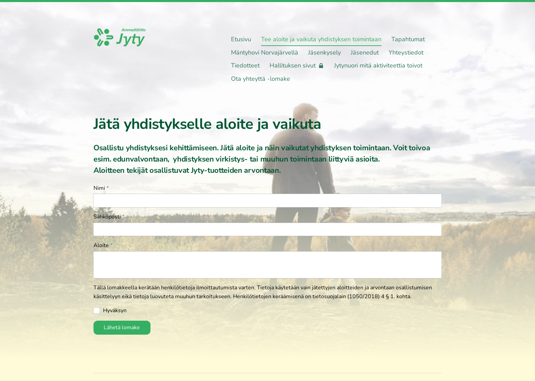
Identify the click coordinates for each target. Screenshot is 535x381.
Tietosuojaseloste (311, 358)
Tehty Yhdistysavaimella (419, 358)
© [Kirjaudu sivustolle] (96, 358)
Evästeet (352, 358)
